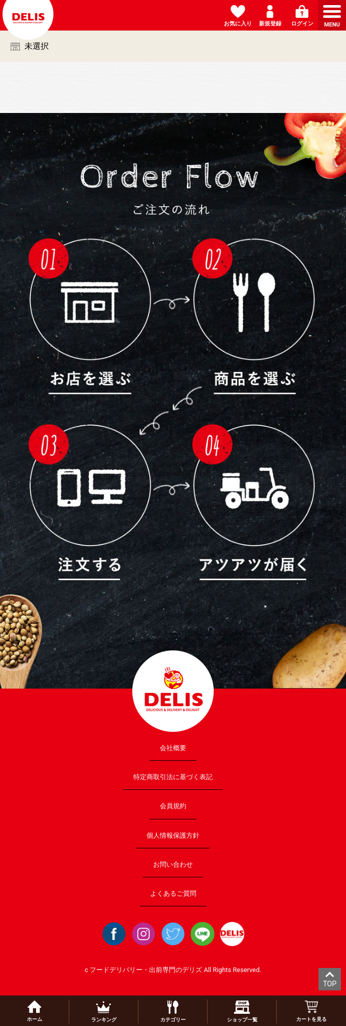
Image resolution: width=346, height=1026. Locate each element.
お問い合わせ (173, 864)
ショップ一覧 (242, 1011)
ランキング (104, 1011)
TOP (330, 984)
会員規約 (173, 806)
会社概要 (173, 748)
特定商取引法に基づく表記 (173, 777)
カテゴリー (173, 1011)
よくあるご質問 (173, 893)
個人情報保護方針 (173, 835)
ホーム (34, 1011)
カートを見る (311, 1011)
